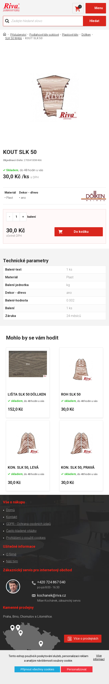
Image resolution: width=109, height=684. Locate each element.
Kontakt (11, 517)
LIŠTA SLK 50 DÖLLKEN (27, 394)
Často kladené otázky (21, 531)
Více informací (99, 657)
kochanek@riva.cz (51, 595)
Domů (10, 510)
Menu (98, 8)
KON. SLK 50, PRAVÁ (77, 467)
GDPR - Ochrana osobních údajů (28, 524)
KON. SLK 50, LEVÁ (23, 467)
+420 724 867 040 (51, 582)
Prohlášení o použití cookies (26, 538)
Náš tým (12, 561)
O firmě (11, 554)
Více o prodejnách (86, 638)
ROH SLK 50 (71, 394)
